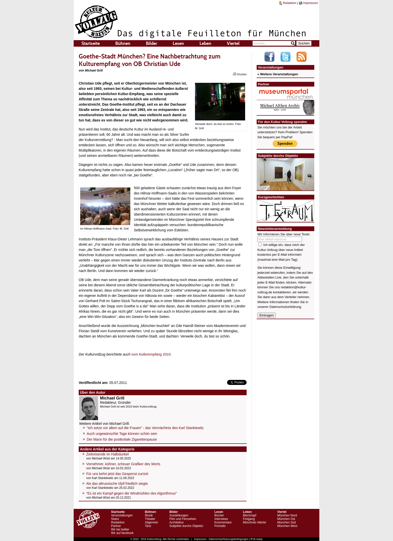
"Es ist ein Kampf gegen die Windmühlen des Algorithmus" (131, 493)
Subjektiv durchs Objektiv (186, 526)
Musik (149, 515)
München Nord (287, 515)
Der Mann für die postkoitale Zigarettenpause (122, 439)
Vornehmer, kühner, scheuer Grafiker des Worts (123, 464)
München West (287, 526)
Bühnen (122, 43)
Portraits (220, 526)
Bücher (219, 515)
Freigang (249, 519)
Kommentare (223, 522)
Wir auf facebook (122, 533)
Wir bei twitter (120, 529)
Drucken (240, 74)
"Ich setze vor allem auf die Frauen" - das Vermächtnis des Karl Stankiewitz (145, 428)
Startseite (90, 43)
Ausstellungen (178, 515)
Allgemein (151, 522)
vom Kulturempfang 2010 (150, 354)
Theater (150, 519)
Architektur (176, 522)
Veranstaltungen (122, 515)
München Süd (286, 522)
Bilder (151, 43)
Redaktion (287, 3)
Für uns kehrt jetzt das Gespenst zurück (117, 474)
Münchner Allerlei (254, 522)
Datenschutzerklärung (285, 307)
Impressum (308, 3)
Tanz (148, 526)
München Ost (286, 519)
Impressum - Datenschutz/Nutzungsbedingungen (221, 539)
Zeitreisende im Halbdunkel (107, 454)
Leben (205, 43)
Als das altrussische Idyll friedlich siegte (117, 484)
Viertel (233, 43)
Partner (116, 526)
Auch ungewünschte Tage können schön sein (122, 434)
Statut (115, 519)
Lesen (178, 43)
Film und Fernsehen (182, 519)
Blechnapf (249, 515)
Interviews (221, 519)
